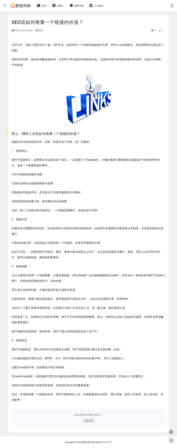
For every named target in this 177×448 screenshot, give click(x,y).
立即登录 (88, 420)
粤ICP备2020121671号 (100, 442)
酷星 (39, 30)
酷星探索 (86, 442)
